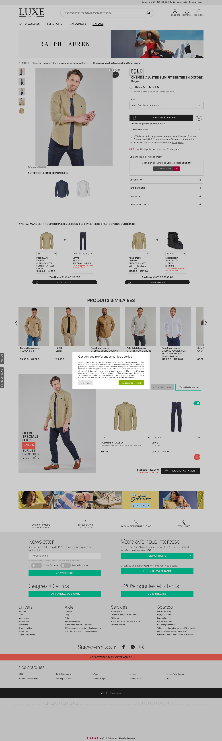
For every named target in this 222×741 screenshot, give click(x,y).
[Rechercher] (148, 13)
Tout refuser (85, 383)
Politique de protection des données (119, 377)
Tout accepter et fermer (131, 383)
